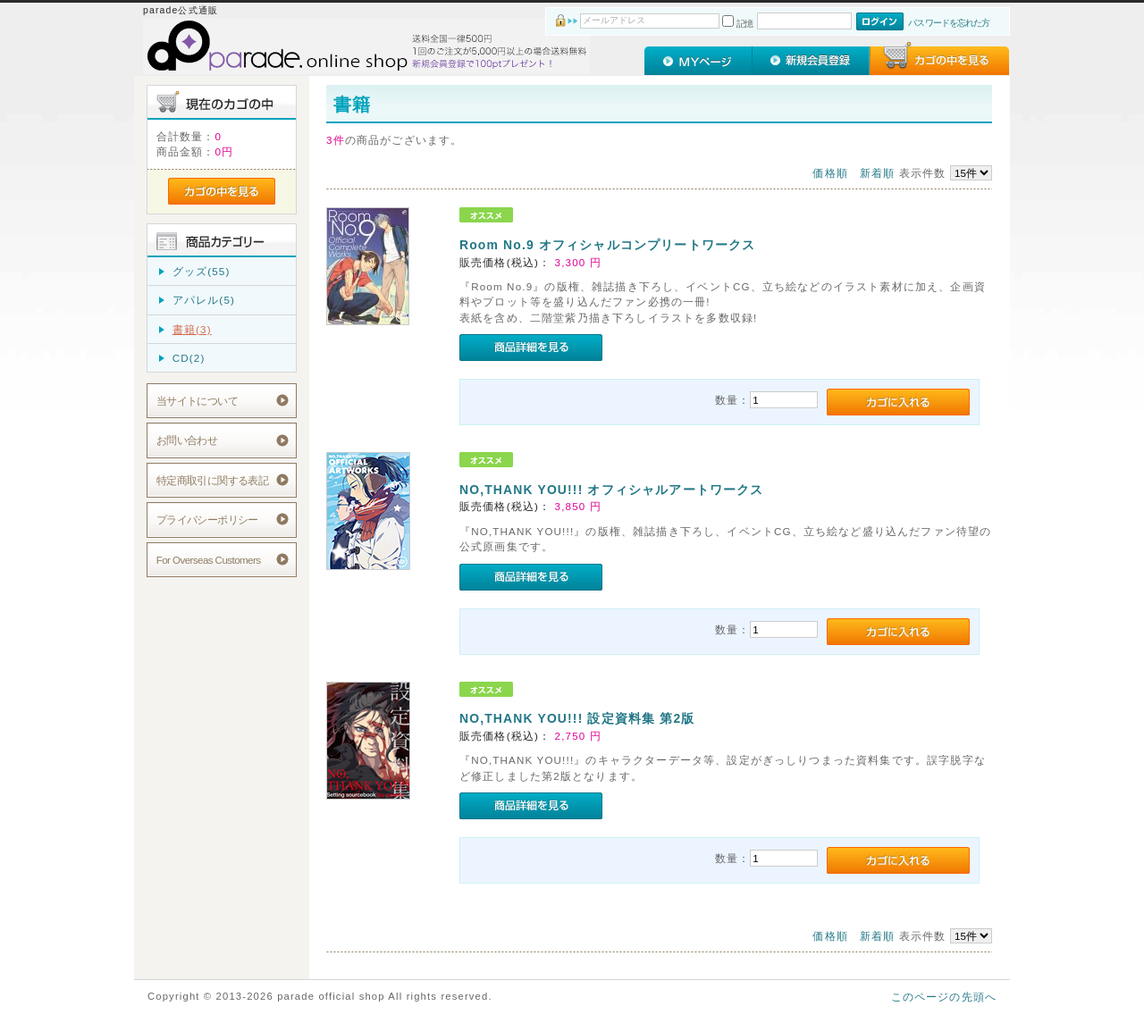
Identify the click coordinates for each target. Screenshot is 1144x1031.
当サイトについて (197, 401)
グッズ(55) (201, 271)
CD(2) (189, 358)
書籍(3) (192, 329)
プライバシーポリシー (207, 519)
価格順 (829, 173)
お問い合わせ (187, 440)
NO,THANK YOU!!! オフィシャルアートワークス (611, 489)
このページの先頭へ (944, 996)
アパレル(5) (203, 300)
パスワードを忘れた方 (948, 23)
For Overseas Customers (208, 560)
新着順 (877, 173)
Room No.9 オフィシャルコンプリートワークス (607, 245)
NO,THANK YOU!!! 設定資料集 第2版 (577, 718)
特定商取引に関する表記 (212, 480)
